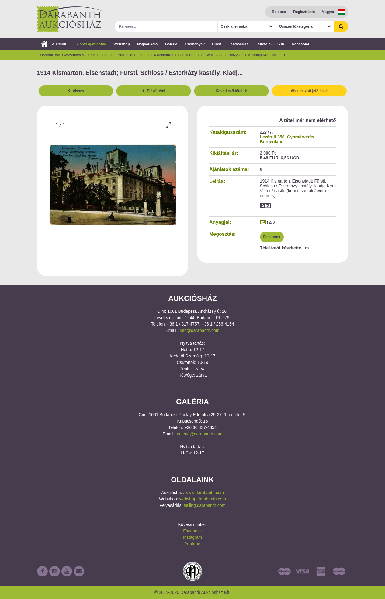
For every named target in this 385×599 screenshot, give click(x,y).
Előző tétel (153, 91)
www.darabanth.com (204, 492)
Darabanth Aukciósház (70, 19)
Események (195, 44)
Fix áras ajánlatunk (89, 44)
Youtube (192, 543)
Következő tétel (231, 91)
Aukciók (53, 44)
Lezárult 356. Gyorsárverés (287, 136)
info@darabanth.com (199, 330)
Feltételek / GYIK (270, 44)
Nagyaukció (147, 44)
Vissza (76, 91)
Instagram (192, 537)
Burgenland (272, 141)
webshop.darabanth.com (202, 498)
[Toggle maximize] (168, 125)
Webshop (121, 44)
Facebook (271, 237)
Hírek (216, 44)
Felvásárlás (238, 44)
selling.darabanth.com (204, 505)
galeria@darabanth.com (200, 433)
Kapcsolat (300, 44)
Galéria (171, 44)
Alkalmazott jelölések (309, 91)
